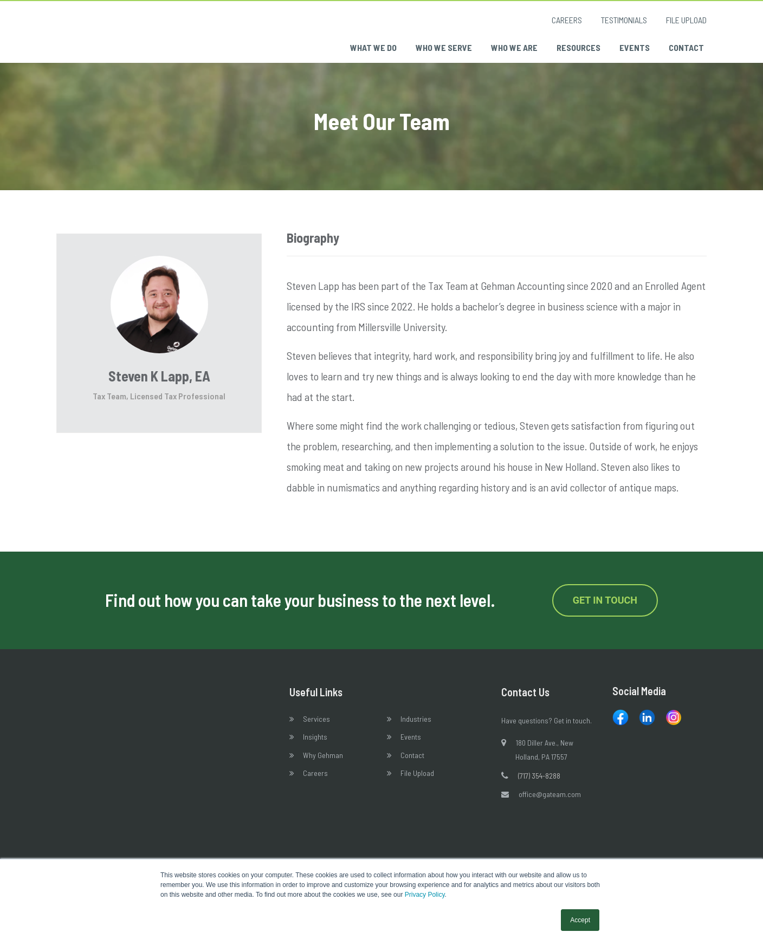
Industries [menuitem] (415, 725)
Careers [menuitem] (567, 20)
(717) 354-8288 (539, 782)
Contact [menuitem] (686, 47)
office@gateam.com (550, 800)
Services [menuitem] (316, 725)
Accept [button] (580, 920)
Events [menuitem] (634, 47)
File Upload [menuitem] (686, 20)
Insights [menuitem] (315, 743)
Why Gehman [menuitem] (323, 761)
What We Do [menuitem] (373, 47)
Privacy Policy (425, 894)
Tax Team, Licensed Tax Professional (159, 402)
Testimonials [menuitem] (624, 20)
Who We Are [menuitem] (514, 47)
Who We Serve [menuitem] (444, 47)
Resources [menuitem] (578, 47)
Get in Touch (605, 607)
